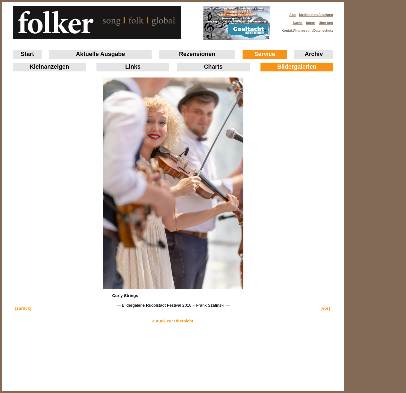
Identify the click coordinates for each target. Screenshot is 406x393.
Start (27, 54)
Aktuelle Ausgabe (100, 54)
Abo (292, 15)
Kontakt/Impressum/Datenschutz (305, 29)
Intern (310, 23)
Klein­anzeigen (49, 66)
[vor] (325, 308)
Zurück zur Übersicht (172, 321)
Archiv (314, 54)
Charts (213, 66)
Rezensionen (197, 54)
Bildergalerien (296, 66)
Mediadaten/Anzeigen (316, 15)
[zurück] (23, 308)
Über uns (326, 23)
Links (133, 66)
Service (264, 54)
